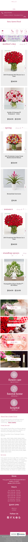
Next (25, 68)
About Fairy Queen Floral (9, 416)
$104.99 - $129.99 (14, 119)
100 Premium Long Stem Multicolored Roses (14, 157)
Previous (2, 68)
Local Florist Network (11, 541)
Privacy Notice (18, 539)
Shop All (22, 44)
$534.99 (14, 163)
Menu (2, 33)
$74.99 (14, 200)
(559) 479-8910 (8, 12)
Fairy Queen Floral (14, 22)
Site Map (20, 541)
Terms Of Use (9, 539)
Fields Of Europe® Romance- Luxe (14, 113)
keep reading (12, 422)
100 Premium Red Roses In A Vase (14, 75)
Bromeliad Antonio (14, 194)
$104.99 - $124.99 (14, 290)
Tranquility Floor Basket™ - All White (14, 284)
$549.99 (14, 81)
